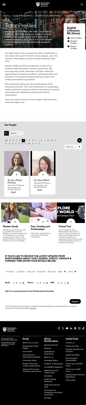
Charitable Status (51, 361)
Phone (30, 283)
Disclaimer (48, 376)
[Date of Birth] (31, 271)
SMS (52, 283)
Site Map (47, 398)
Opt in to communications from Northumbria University (29, 291)
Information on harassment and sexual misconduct (53, 393)
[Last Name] (20, 271)
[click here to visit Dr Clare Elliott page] (43, 163)
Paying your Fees (72, 346)
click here (33, 308)
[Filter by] (73, 147)
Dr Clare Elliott (41, 180)
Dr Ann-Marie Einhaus (15, 181)
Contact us (70, 343)
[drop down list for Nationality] (62, 271)
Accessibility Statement (53, 367)
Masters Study (10, 226)
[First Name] (10, 271)
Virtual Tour (65, 226)
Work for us (48, 357)
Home (6, 16)
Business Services (51, 345)
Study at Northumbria (22, 16)
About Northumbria (51, 340)
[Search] (16, 133)
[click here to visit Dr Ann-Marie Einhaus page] (16, 163)
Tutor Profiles (70, 16)
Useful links (72, 339)
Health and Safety (73, 355)
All (6, 140)
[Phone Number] (52, 271)
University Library (30, 360)
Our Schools (27, 352)
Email (13, 192)
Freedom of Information (53, 364)
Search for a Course (30, 343)
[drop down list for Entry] (72, 271)
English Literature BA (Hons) (48, 16)
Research (47, 348)
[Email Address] (41, 271)
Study (26, 339)
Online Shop (70, 380)
